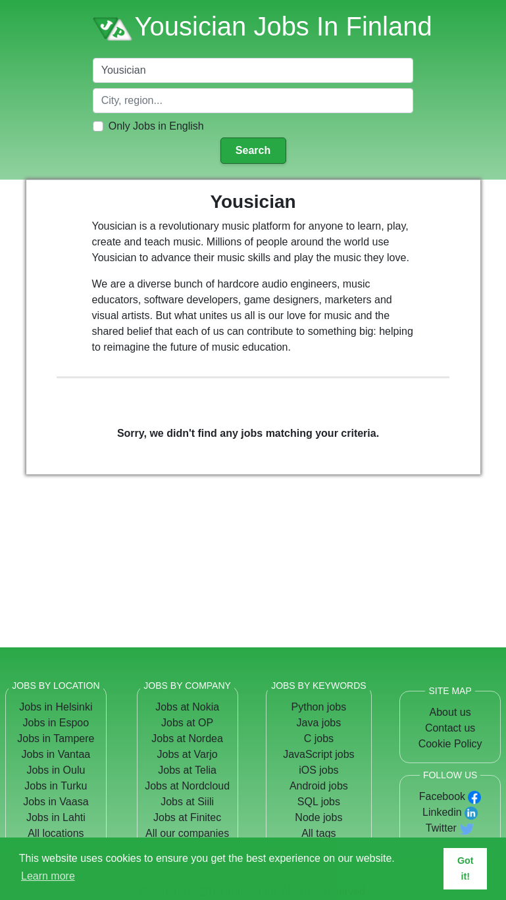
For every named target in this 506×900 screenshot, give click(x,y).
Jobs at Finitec (187, 817)
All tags (318, 833)
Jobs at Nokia (187, 706)
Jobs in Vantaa (56, 754)
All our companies (187, 833)
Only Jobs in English (156, 126)
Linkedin (442, 812)
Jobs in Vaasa (55, 801)
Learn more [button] (48, 876)
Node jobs (318, 817)
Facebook (442, 796)
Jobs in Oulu (55, 770)
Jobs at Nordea (187, 738)
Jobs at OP (187, 722)
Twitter (441, 828)
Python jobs (319, 706)
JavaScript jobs (319, 754)
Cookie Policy (450, 743)
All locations (56, 833)
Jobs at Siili (187, 801)
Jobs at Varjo (187, 754)
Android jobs (319, 785)
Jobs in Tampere (55, 738)
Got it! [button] (465, 868)
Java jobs (319, 722)
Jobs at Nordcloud (187, 785)
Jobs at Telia (187, 770)
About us (450, 712)
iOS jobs (318, 770)
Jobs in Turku (55, 785)
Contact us (450, 728)
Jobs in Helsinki (55, 706)
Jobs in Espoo (56, 722)
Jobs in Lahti (56, 817)
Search (253, 150)
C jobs (319, 738)
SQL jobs (318, 801)
